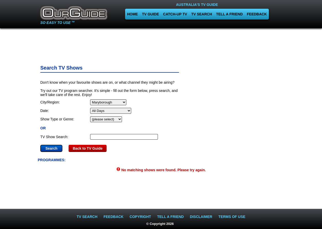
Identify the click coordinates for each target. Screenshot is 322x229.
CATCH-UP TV (175, 14)
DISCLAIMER (201, 217)
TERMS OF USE (232, 217)
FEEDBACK (257, 14)
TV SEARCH (201, 14)
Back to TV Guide (87, 148)
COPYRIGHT (140, 217)
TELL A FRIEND (229, 14)
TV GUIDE (150, 14)
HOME (132, 14)
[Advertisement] (161, 44)
